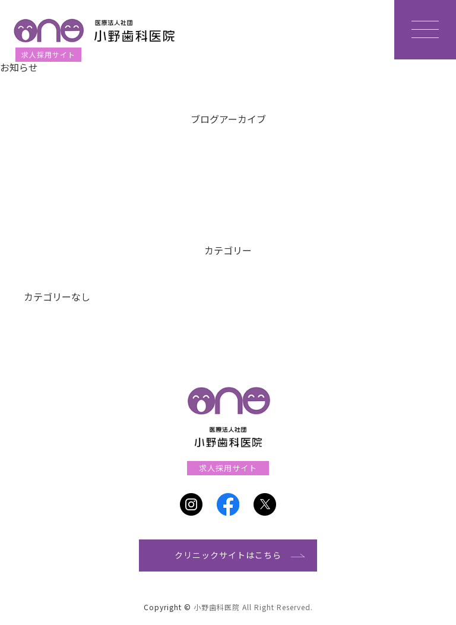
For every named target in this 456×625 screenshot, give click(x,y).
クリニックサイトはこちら (228, 555)
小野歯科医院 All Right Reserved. (253, 607)
